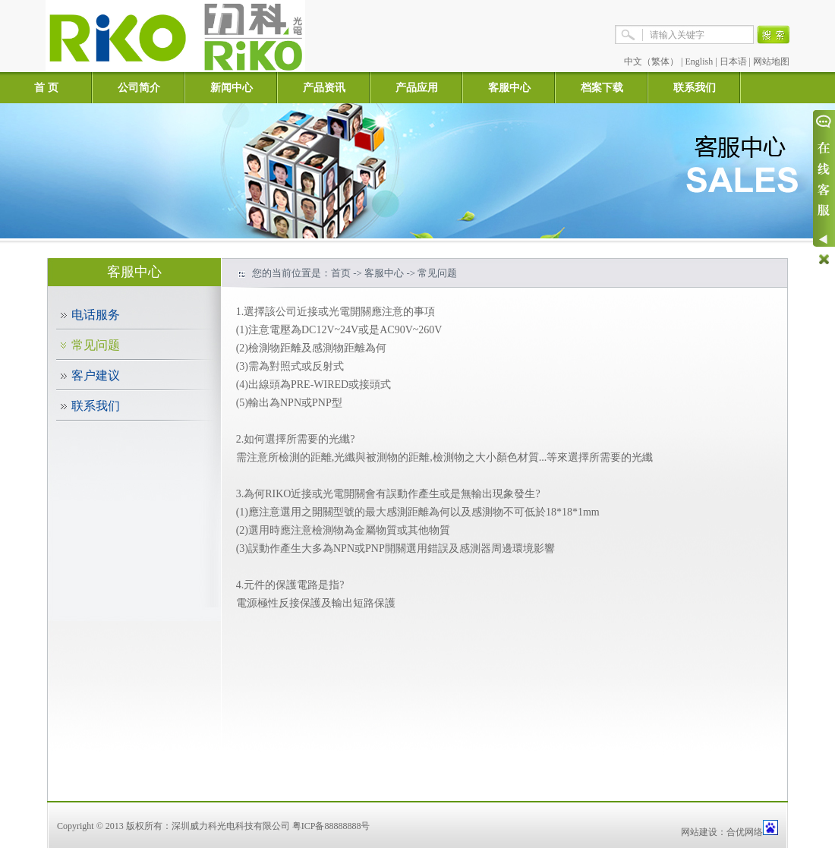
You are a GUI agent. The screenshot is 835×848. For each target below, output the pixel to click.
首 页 (46, 87)
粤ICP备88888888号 (331, 826)
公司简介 (139, 87)
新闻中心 (231, 87)
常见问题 (95, 345)
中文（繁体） (651, 61)
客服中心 (509, 87)
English (699, 61)
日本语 (733, 61)
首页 (341, 273)
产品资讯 (324, 87)
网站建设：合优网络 (722, 832)
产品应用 (416, 87)
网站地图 (771, 61)
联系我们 (694, 87)
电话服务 (95, 314)
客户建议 (95, 375)
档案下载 (602, 87)
